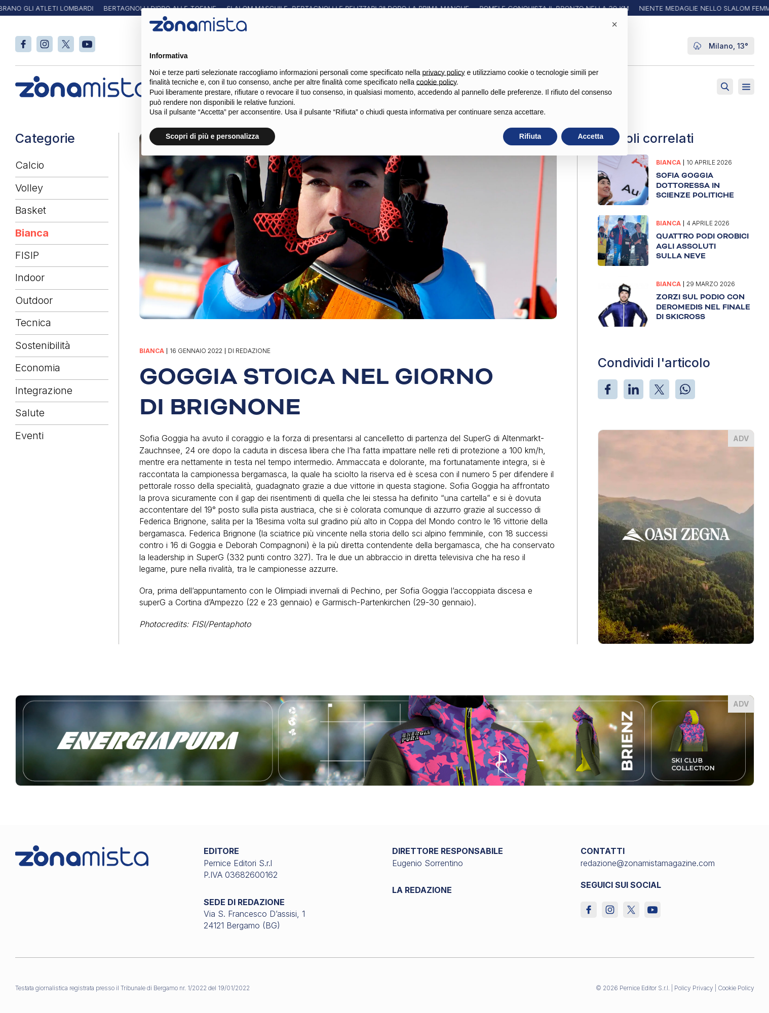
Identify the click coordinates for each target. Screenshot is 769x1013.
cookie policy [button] (436, 82)
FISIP (27, 255)
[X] (659, 389)
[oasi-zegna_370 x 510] (676, 536)
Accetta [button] (590, 136)
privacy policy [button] (443, 72)
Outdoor (34, 300)
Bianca (32, 233)
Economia (37, 368)
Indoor (30, 277)
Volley (29, 188)
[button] (614, 24)
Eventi (29, 436)
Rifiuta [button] (530, 136)
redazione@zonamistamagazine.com (648, 863)
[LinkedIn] (633, 389)
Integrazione (43, 390)
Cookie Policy (736, 988)
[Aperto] (746, 87)
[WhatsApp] (685, 389)
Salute (30, 413)
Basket (30, 210)
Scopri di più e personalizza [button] (212, 136)
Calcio (29, 165)
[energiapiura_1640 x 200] (385, 740)
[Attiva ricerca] (725, 87)
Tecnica (33, 323)
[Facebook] (608, 389)
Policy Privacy (693, 988)
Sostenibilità (42, 345)
